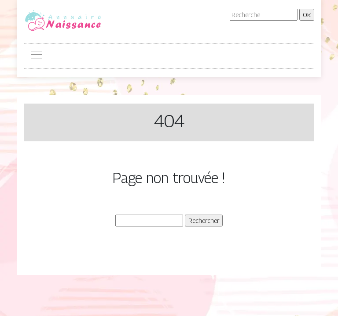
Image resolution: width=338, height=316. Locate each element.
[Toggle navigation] (36, 56)
